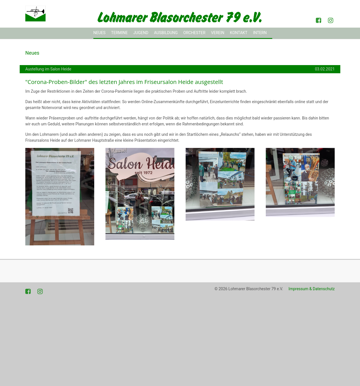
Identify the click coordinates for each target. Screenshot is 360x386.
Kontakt (239, 32)
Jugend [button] (140, 32)
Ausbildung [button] (165, 32)
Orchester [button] (194, 32)
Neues (99, 32)
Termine (119, 32)
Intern (260, 32)
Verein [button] (217, 32)
